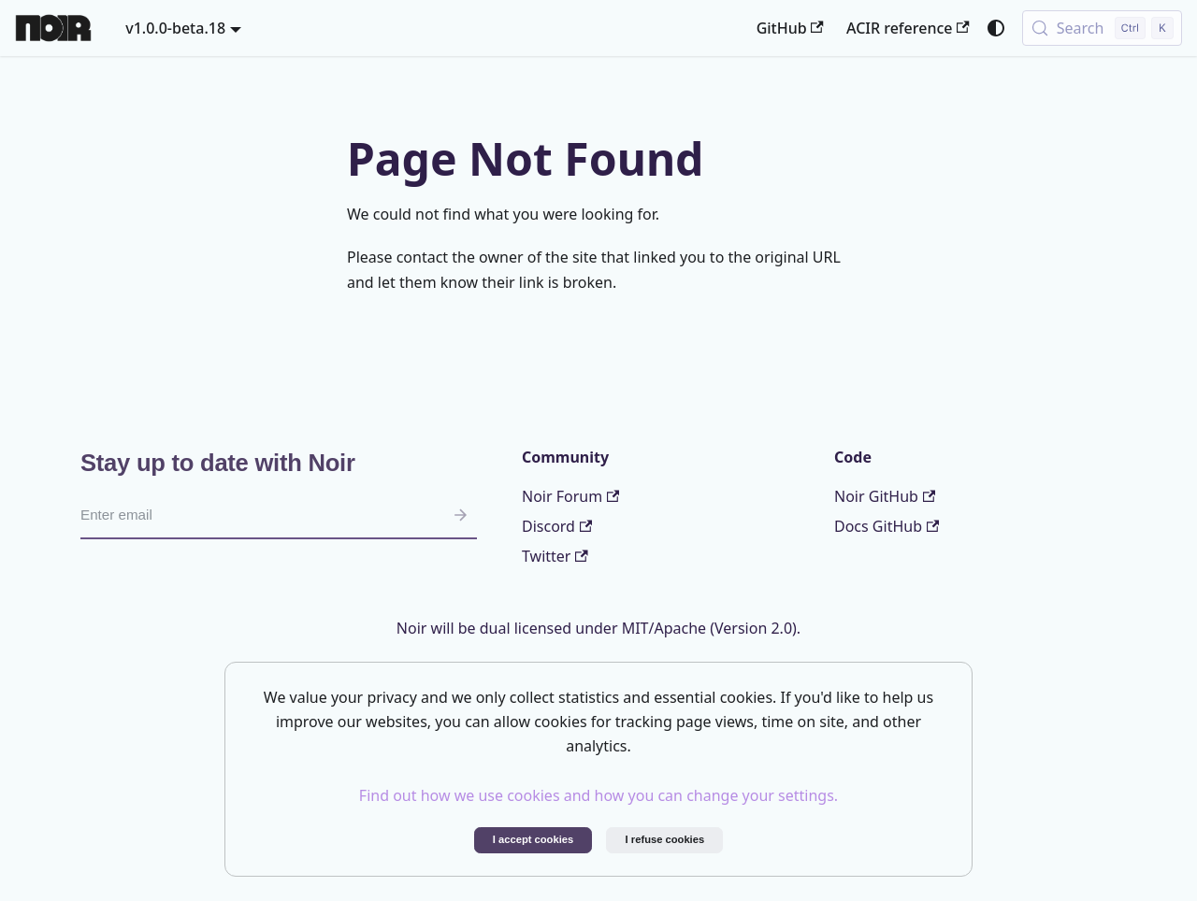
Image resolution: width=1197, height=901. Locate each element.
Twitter (555, 556)
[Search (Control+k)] (1102, 28)
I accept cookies (533, 839)
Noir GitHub (884, 496)
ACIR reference (908, 28)
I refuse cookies (665, 839)
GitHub (790, 28)
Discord (557, 526)
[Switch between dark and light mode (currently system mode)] (996, 28)
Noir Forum (570, 496)
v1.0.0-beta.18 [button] (175, 28)
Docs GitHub (886, 526)
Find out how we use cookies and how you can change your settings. (598, 795)
